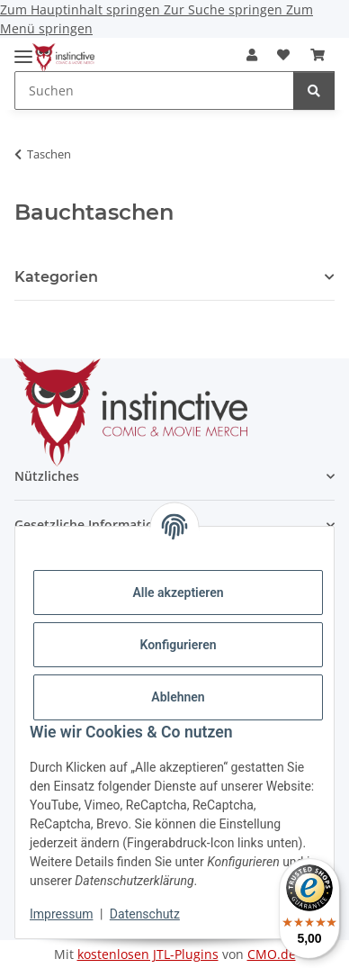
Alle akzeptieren (177, 592)
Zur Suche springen (225, 9)
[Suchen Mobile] (154, 90)
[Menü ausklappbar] (23, 49)
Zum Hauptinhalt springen (82, 9)
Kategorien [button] (56, 276)
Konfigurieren (177, 645)
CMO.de (271, 954)
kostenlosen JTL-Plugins (148, 954)
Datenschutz (145, 914)
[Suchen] (314, 90)
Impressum (61, 914)
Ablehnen (177, 697)
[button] (252, 54)
